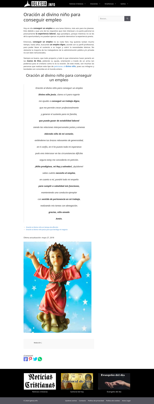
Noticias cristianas (40, 391)
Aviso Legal (126, 401)
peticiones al (65, 66)
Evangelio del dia (114, 391)
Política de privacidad (96, 401)
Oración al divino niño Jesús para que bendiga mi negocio (47, 230)
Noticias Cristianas (78, 4)
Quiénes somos (71, 401)
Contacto (82, 401)
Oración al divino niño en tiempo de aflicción (42, 227)
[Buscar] (127, 18)
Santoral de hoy (77, 391)
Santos (125, 4)
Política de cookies (113, 401)
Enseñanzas (111, 4)
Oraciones (96, 4)
